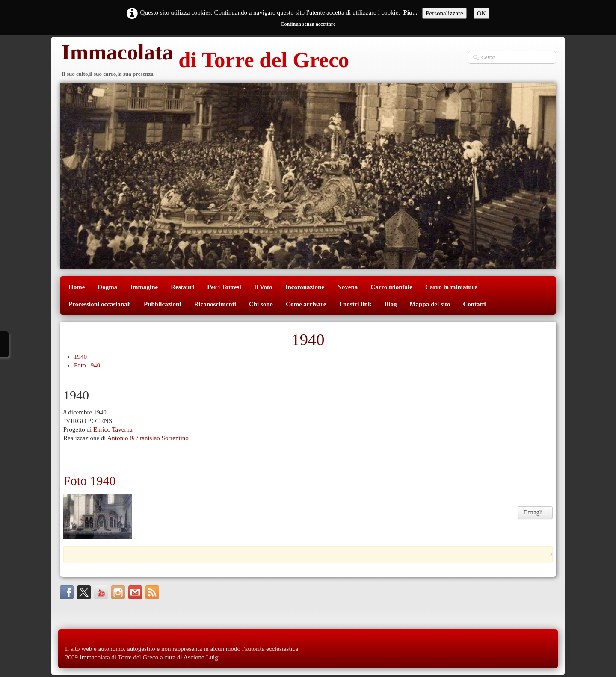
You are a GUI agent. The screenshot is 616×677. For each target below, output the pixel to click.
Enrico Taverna (113, 429)
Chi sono (261, 304)
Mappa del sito (429, 304)
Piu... (410, 12)
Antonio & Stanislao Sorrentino (147, 438)
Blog (390, 304)
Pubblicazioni (162, 304)
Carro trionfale (391, 287)
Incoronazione (304, 287)
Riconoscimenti (215, 304)
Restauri (182, 287)
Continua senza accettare (308, 24)
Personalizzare (444, 13)
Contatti (474, 304)
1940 (80, 356)
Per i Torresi (224, 287)
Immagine (144, 287)
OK (481, 13)
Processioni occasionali (99, 304)
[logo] (204, 61)
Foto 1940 (87, 365)
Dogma (107, 287)
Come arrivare (306, 304)
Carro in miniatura (451, 287)
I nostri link (355, 304)
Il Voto (263, 287)
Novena (347, 287)
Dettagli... (535, 512)
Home (76, 287)
